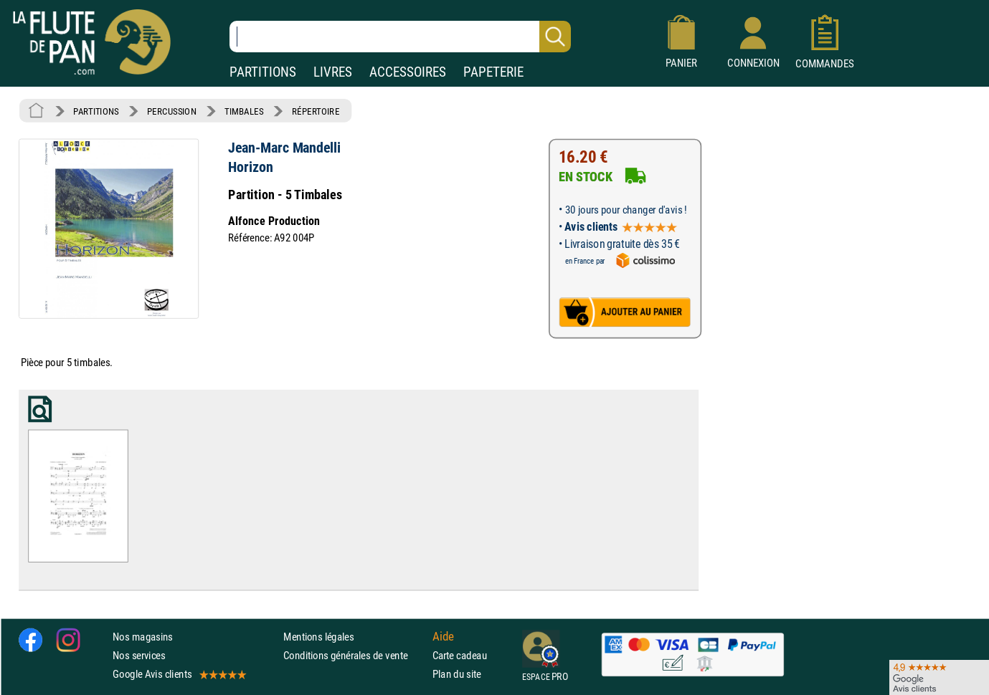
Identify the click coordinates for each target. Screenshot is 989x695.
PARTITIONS (262, 72)
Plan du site (456, 674)
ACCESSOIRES (407, 72)
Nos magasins (143, 637)
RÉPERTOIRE (315, 111)
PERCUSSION (172, 111)
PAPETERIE (493, 72)
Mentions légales (318, 637)
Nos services (139, 655)
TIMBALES (243, 111)
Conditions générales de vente (354, 655)
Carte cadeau (459, 655)
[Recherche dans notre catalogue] (400, 36)
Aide (443, 636)
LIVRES (332, 72)
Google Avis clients (179, 674)
